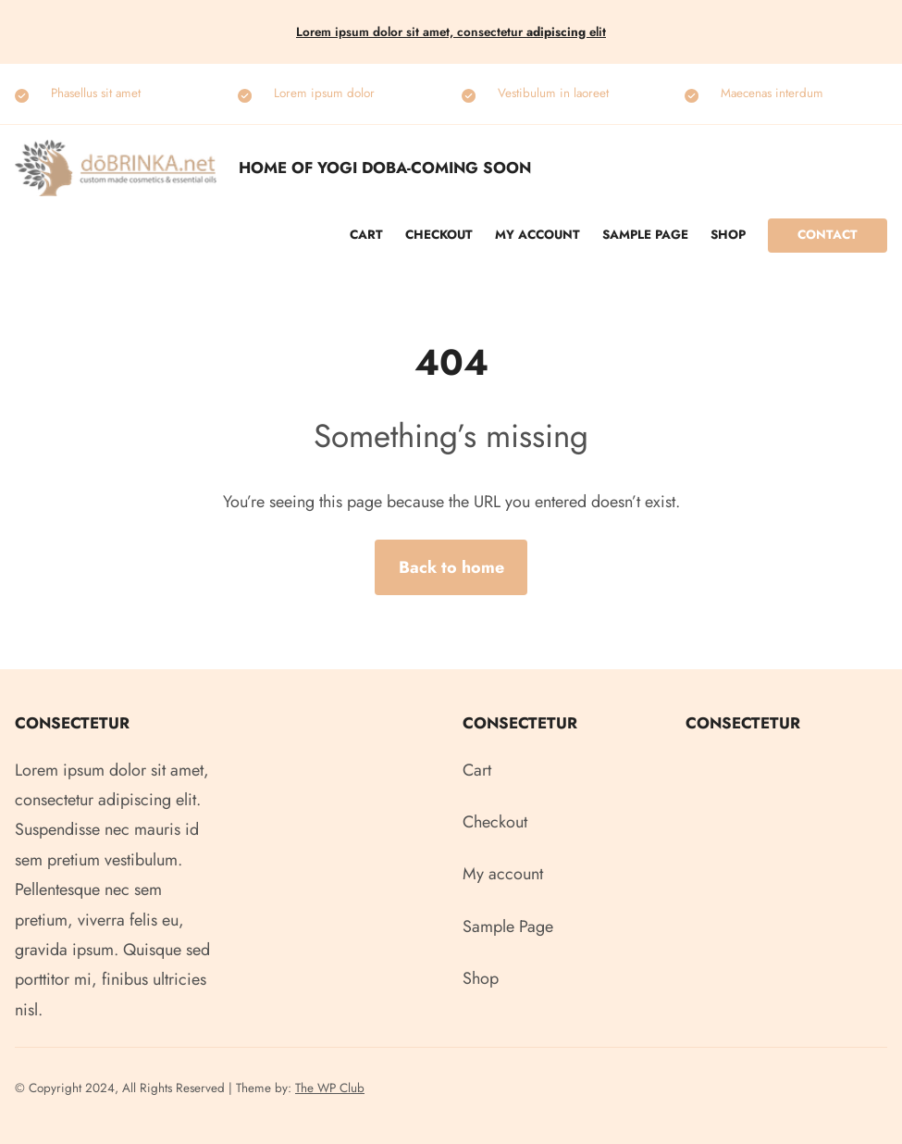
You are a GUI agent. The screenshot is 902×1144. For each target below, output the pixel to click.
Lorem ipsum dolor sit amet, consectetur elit (451, 32)
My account (537, 234)
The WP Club (330, 1088)
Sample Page (645, 234)
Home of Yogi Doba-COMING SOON (385, 167)
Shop (728, 234)
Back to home (451, 567)
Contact (827, 234)
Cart (366, 234)
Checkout (439, 234)
